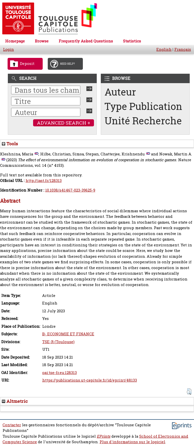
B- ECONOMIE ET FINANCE (68, 334)
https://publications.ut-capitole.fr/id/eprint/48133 (89, 380)
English (164, 49)
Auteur (120, 91)
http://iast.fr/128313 (44, 180)
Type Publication (143, 106)
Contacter (12, 425)
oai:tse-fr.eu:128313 (59, 372)
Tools (10, 144)
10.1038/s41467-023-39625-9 (70, 190)
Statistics (132, 41)
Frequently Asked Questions (86, 41)
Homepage (15, 41)
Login (8, 49)
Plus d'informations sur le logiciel (132, 441)
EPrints (103, 436)
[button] (189, 391)
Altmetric (15, 401)
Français (182, 49)
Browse (41, 41)
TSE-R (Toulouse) (58, 341)
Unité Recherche (143, 120)
